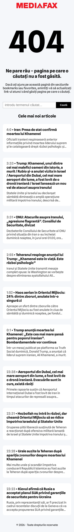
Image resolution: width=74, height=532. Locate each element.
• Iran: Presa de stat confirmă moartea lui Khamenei (32, 132)
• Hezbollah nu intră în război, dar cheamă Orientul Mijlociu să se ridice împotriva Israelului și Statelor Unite (37, 417)
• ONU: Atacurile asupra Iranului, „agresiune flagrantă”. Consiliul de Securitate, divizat (35, 221)
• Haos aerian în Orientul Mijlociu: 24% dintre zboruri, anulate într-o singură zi (36, 296)
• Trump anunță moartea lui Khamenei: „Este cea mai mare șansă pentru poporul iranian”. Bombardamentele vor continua (35, 336)
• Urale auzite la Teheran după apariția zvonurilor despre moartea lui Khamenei (36, 455)
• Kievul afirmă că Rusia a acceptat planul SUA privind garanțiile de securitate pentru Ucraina (36, 493)
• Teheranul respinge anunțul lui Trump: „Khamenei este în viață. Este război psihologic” (35, 259)
